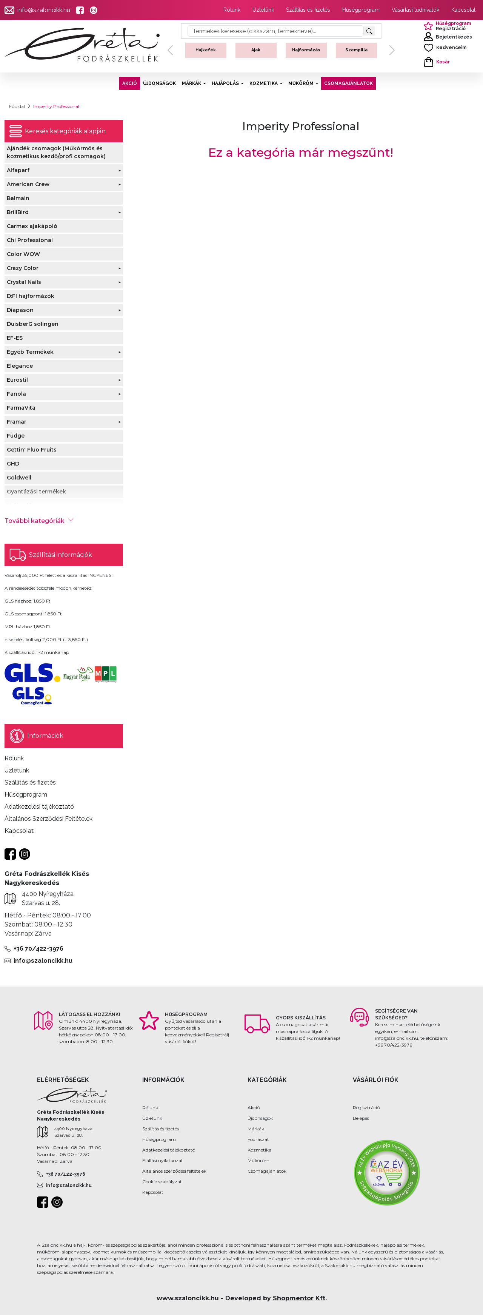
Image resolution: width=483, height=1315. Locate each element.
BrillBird (18, 212)
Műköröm (258, 1160)
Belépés (361, 1118)
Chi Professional (30, 240)
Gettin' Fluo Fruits (32, 449)
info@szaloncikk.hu (43, 10)
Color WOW (23, 254)
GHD (13, 463)
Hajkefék (205, 50)
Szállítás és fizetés (308, 10)
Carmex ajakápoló (32, 226)
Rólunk (231, 10)
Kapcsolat (463, 10)
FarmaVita (21, 407)
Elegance (20, 365)
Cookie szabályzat (162, 1181)
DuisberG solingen (32, 324)
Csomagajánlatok (267, 1171)
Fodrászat (258, 1139)
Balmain (18, 198)
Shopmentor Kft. (300, 1298)
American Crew (28, 184)
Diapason (20, 310)
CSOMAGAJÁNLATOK (348, 83)
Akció (254, 1107)
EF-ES (15, 338)
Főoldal (17, 106)
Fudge (16, 435)
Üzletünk (263, 10)
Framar (16, 421)
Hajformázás (306, 50)
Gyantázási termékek (36, 491)
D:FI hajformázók (30, 296)
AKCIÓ (129, 83)
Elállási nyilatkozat (162, 1160)
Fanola (16, 393)
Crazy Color (22, 268)
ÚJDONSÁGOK (159, 83)
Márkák (256, 1129)
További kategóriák (39, 520)
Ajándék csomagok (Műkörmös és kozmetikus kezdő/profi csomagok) (56, 152)
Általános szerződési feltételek (174, 1171)
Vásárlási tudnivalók (415, 10)
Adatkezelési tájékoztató (168, 1150)
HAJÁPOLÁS (226, 83)
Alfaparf (18, 170)
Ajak (255, 50)
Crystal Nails (24, 282)
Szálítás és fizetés (160, 1129)
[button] (170, 50)
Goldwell (19, 477)
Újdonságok (260, 1118)
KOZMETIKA (264, 83)
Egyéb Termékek (30, 351)
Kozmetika (259, 1150)
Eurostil (17, 379)
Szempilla (356, 50)
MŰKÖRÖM (301, 83)
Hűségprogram (361, 10)
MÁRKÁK (192, 83)
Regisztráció (366, 1107)
